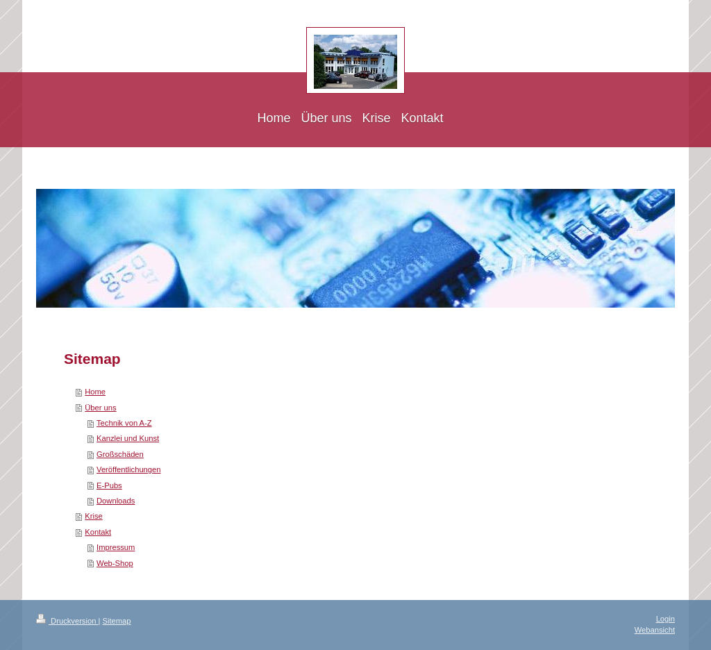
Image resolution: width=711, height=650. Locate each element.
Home (95, 392)
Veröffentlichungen (128, 469)
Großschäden (120, 454)
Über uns (100, 407)
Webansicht (655, 630)
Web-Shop (115, 563)
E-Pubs (109, 485)
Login (665, 619)
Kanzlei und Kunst (128, 438)
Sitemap (117, 621)
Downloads (116, 501)
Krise (94, 516)
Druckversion (67, 621)
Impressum (116, 547)
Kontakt (98, 532)
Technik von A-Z (124, 423)
